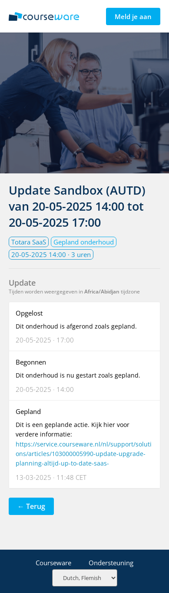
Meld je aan (133, 16)
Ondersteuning (111, 562)
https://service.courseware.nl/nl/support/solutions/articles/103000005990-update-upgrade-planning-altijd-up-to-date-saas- (84, 454)
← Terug (31, 506)
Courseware (53, 562)
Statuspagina (44, 16)
